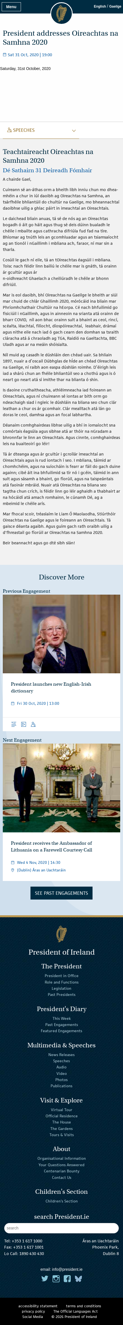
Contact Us (61, 1177)
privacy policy (33, 1311)
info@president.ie (67, 1269)
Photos (61, 1079)
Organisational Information (61, 1158)
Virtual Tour (61, 1109)
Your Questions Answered (61, 1164)
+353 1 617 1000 (27, 1241)
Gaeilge (115, 6)
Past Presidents (61, 994)
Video (61, 1073)
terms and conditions (83, 1306)
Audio (61, 1067)
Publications (61, 1085)
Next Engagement (22, 740)
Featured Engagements (61, 1030)
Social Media (32, 1316)
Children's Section (62, 1201)
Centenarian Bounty (61, 1171)
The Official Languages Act (75, 1311)
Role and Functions (62, 981)
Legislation (61, 988)
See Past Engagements (61, 893)
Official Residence (62, 1115)
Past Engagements (61, 1024)
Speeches (61, 1060)
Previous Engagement (26, 591)
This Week (62, 1018)
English (100, 6)
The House (61, 1122)
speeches (21, 130)
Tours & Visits (61, 1134)
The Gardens (61, 1128)
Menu (11, 6)
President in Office (62, 975)
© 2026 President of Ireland (74, 1316)
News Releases (61, 1054)
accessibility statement (38, 1306)
